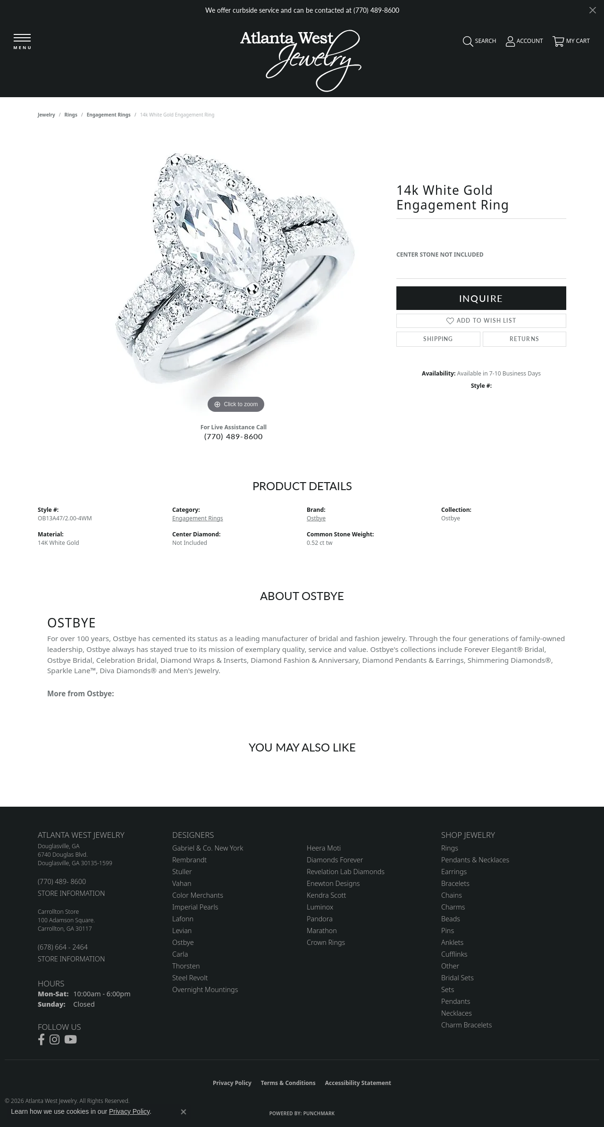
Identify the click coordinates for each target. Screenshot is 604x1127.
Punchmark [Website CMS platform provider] (319, 1113)
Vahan (182, 883)
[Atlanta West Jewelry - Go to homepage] (301, 58)
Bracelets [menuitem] (455, 883)
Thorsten (186, 965)
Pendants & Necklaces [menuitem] (475, 859)
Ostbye (316, 518)
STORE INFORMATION (71, 893)
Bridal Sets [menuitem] (457, 977)
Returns (524, 339)
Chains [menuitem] (451, 895)
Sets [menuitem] (447, 989)
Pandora (320, 918)
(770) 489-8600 (233, 436)
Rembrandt (189, 859)
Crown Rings (326, 942)
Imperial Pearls (195, 906)
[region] (236, 274)
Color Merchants (197, 895)
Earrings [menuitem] (454, 871)
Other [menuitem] (450, 965)
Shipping (438, 339)
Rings (71, 114)
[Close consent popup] (183, 1112)
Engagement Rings (109, 114)
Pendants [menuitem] (455, 1001)
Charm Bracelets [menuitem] (466, 1024)
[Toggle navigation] (22, 42)
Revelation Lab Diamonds (346, 871)
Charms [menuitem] (453, 906)
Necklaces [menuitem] (456, 1013)
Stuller (182, 871)
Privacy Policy (232, 1083)
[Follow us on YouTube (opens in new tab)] (70, 1039)
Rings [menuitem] (449, 847)
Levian (182, 930)
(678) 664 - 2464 (63, 947)
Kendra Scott (326, 895)
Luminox (320, 906)
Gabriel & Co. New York (207, 847)
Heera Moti (324, 847)
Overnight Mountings (205, 989)
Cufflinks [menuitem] (454, 954)
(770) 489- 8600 (62, 881)
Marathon (322, 930)
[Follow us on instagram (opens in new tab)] (54, 1039)
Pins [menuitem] (447, 930)
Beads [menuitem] (450, 918)
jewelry (46, 114)
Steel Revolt (190, 977)
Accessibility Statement (358, 1083)
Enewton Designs (333, 883)
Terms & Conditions (288, 1083)
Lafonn (182, 918)
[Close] (592, 10)
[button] (477, 43)
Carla (180, 954)
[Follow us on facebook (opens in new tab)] (41, 1039)
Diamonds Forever (335, 859)
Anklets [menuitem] (452, 942)
